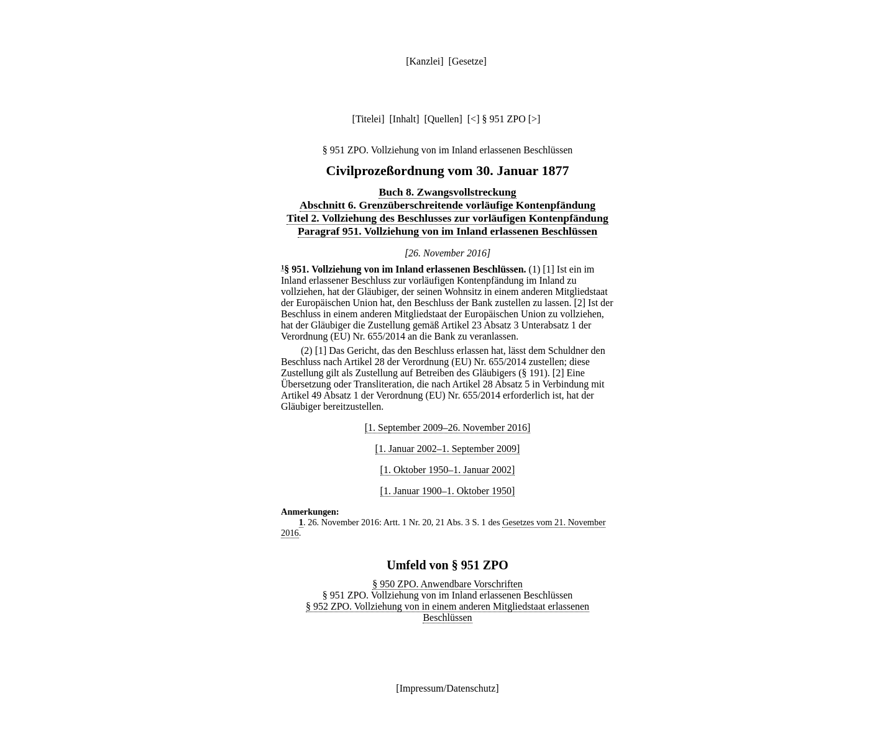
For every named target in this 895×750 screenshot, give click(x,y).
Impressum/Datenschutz (448, 688)
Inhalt (404, 119)
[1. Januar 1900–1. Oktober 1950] (447, 491)
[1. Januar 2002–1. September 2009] (447, 448)
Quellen (443, 119)
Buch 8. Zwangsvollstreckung (447, 192)
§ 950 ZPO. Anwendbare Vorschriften (447, 584)
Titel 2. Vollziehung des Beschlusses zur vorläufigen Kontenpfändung (447, 218)
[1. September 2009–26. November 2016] (448, 427)
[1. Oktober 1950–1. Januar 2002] (447, 469)
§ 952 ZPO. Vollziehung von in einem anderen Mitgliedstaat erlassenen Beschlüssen (447, 612)
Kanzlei (424, 61)
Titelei (368, 119)
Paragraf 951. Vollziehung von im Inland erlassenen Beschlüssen (447, 231)
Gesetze (468, 61)
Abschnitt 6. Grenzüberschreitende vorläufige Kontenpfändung (447, 205)
